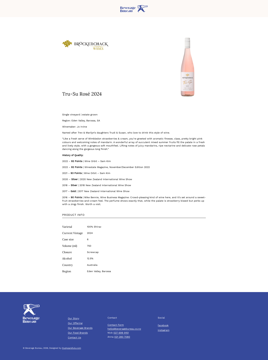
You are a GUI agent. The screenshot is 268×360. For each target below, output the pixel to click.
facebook (163, 325)
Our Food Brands (78, 332)
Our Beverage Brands (80, 328)
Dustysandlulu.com (71, 348)
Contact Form (116, 324)
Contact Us (74, 337)
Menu (6, 10)
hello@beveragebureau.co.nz (124, 328)
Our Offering (75, 323)
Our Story (73, 318)
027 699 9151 (121, 332)
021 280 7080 (122, 336)
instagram (163, 330)
